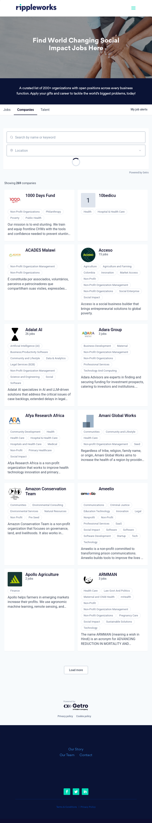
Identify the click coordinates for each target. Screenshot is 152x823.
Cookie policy (83, 716)
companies (25, 110)
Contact (86, 755)
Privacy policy (65, 716)
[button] (133, 11)
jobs (7, 110)
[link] (36, 8)
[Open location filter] (140, 150)
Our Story (75, 749)
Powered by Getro (139, 172)
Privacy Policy (88, 807)
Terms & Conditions (66, 807)
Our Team (69, 755)
